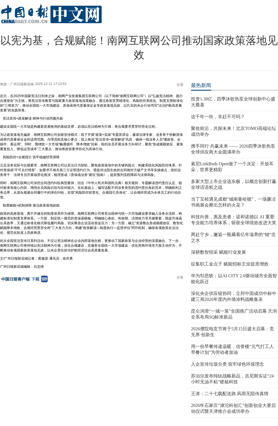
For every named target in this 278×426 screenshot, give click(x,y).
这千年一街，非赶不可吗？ (218, 116)
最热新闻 (201, 85)
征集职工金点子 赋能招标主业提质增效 (229, 264)
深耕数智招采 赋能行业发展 (218, 252)
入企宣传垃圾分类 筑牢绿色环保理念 (227, 364)
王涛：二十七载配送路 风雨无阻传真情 (229, 393)
